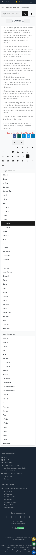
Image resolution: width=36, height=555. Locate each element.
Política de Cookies (24, 547)
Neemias (6, 235)
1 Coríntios (6, 362)
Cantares (6, 260)
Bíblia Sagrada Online (12, 7)
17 (13, 156)
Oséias (5, 284)
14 (32, 152)
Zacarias (6, 324)
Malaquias (6, 328)
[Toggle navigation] (31, 2)
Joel (4, 288)
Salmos (5, 248)
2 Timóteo (6, 399)
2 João (5, 431)
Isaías (5, 264)
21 (32, 156)
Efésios (5, 374)
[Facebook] (6, 517)
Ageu (4, 320)
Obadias (5, 296)
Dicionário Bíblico (9, 497)
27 (27, 161)
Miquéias (6, 304)
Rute (4, 203)
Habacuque (7, 312)
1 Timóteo (6, 395)
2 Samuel (6, 211)
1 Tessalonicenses (9, 387)
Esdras (5, 231)
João (4, 350)
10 (13, 152)
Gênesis (5, 175)
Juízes (5, 199)
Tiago (4, 415)
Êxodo (5, 179)
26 (23, 161)
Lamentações (7, 272)
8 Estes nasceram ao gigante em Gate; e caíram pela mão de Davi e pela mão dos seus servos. (17, 125)
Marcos (5, 342)
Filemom (6, 407)
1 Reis (5, 215)
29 (3, 165)
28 (32, 161)
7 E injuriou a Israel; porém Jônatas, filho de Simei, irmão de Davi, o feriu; (18, 118)
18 (18, 156)
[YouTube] (20, 517)
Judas (5, 439)
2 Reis (5, 219)
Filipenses (6, 379)
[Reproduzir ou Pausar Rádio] (34, 552)
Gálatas (5, 370)
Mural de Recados (8, 471)
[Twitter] (15, 517)
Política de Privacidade (18, 523)
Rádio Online (6, 462)
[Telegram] (29, 517)
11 (18, 152)
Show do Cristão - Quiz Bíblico (11, 473)
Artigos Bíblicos (8, 491)
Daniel (5, 280)
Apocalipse (6, 443)
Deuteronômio (7, 191)
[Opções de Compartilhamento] (34, 544)
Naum (5, 308)
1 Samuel (6, 207)
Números (6, 187)
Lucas (5, 346)
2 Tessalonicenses (9, 391)
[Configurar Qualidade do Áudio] (34, 548)
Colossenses (7, 383)
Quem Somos (6, 460)
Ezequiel (6, 276)
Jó (3, 243)
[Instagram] (11, 517)
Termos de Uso (18, 521)
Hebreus (5, 411)
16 (8, 156)
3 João (5, 435)
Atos (4, 354)
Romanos (6, 358)
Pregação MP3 (8, 505)
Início (2, 7)
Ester (4, 239)
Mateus (5, 338)
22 (3, 161)
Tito (4, 403)
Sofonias (6, 316)
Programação (6, 476)
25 (18, 161)
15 (3, 156)
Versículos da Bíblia (10, 502)
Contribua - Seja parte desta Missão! (13, 468)
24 (13, 161)
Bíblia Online (8, 494)
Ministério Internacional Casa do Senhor (11, 545)
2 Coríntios (6, 366)
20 (27, 156)
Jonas (5, 300)
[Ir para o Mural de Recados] (34, 539)
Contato (5, 479)
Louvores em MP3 (9, 507)
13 (27, 152)
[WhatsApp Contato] (24, 517)
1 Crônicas (6, 223)
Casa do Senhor (7, 2)
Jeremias (6, 268)
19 (23, 156)
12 (23, 152)
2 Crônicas (6, 227)
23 (8, 161)
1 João (5, 427)
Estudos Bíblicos (9, 499)
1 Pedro (5, 419)
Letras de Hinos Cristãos (10, 465)
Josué (5, 195)
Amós (5, 292)
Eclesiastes (6, 256)
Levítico (5, 183)
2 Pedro (5, 423)
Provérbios (6, 252)
